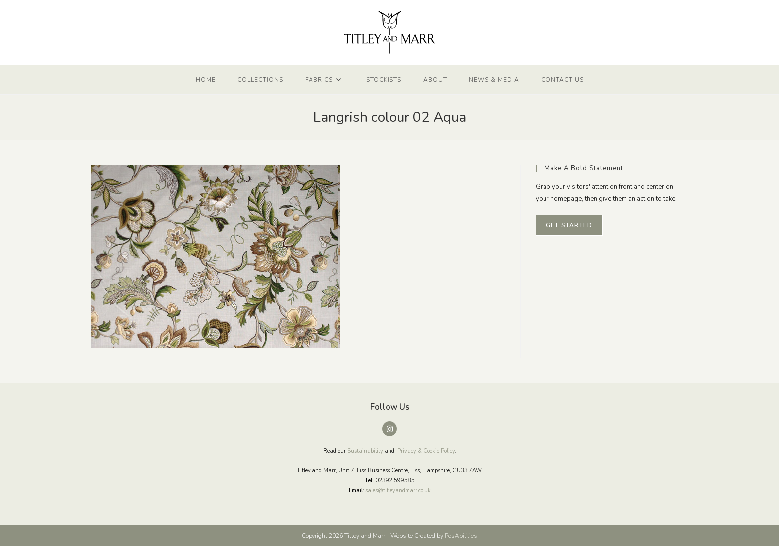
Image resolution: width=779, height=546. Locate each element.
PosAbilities (461, 536)
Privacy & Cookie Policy (426, 451)
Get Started (569, 225)
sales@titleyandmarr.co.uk (398, 490)
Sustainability (365, 451)
